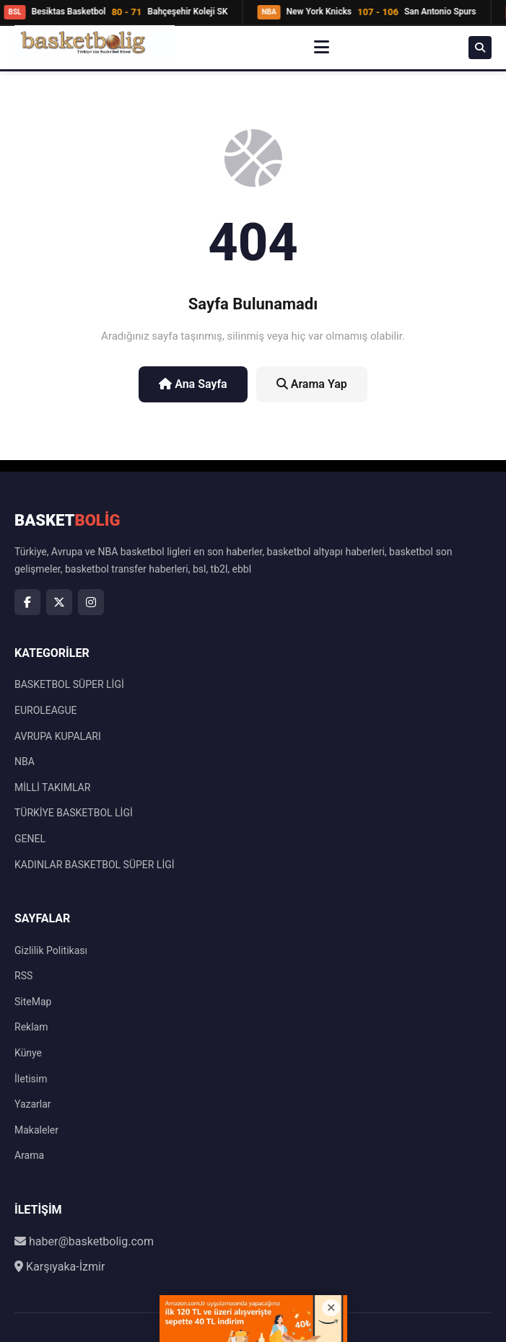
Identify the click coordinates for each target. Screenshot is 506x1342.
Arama (29, 1155)
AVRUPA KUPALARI (57, 736)
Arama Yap (311, 384)
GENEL (29, 838)
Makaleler (36, 1130)
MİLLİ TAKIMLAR (52, 787)
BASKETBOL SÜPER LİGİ (69, 684)
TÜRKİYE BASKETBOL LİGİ (73, 812)
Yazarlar (32, 1104)
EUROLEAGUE (45, 710)
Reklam (31, 1027)
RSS (23, 975)
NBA (24, 761)
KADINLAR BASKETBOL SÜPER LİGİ (94, 864)
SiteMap (32, 1001)
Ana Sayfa (193, 384)
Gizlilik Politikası (50, 950)
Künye (28, 1053)
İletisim (31, 1079)
